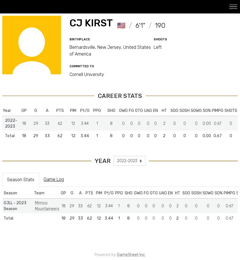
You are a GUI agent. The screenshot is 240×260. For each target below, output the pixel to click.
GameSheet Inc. (131, 254)
